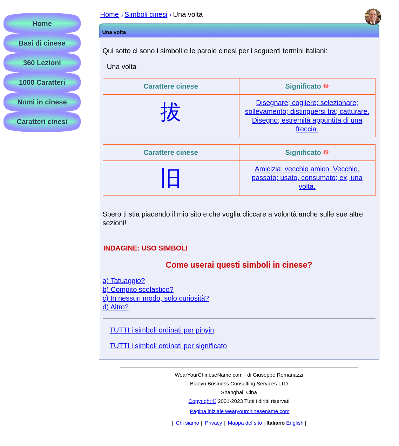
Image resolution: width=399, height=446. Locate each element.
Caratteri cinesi (42, 121)
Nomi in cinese (42, 102)
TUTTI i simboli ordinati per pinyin (162, 330)
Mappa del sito (245, 423)
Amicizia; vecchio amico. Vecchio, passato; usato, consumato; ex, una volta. (307, 177)
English (294, 423)
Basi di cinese (42, 43)
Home (42, 23)
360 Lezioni (42, 63)
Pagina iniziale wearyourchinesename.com (239, 411)
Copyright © (202, 401)
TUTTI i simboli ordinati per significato (168, 346)
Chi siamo (187, 423)
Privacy (213, 423)
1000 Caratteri (42, 82)
